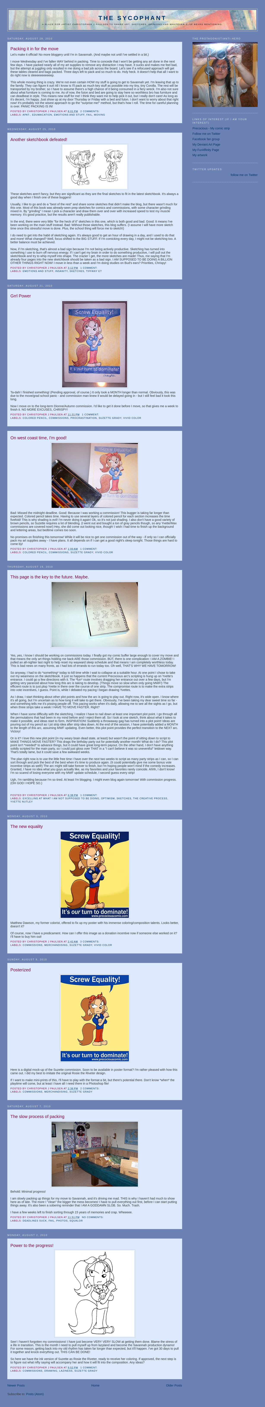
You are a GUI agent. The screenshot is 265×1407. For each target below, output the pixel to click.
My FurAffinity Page (205, 150)
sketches (76, 271)
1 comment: (89, 268)
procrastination (84, 418)
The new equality (26, 826)
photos (62, 1220)
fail (89, 114)
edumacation (42, 114)
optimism (108, 798)
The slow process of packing (37, 1116)
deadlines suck (35, 1220)
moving (99, 114)
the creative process (150, 798)
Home (95, 1385)
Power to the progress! (31, 1245)
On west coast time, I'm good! (38, 437)
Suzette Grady (110, 418)
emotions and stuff (69, 114)
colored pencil (35, 418)
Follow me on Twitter (206, 133)
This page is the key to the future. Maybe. (49, 577)
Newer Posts (16, 1385)
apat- (26, 114)
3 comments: (90, 941)
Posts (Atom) (35, 1394)
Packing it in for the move (34, 48)
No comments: (93, 1217)
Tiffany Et (94, 271)
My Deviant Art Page (206, 144)
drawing (50, 1370)
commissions (59, 418)
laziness (66, 1370)
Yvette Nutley (21, 801)
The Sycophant (132, 17)
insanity (61, 271)
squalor (76, 1220)
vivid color (132, 418)
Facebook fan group (206, 139)
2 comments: (90, 111)
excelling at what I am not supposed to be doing (61, 798)
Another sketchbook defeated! (38, 139)
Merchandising (56, 945)
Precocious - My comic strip (211, 128)
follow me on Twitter (244, 175)
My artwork (199, 155)
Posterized (20, 969)
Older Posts (174, 1385)
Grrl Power (20, 296)
